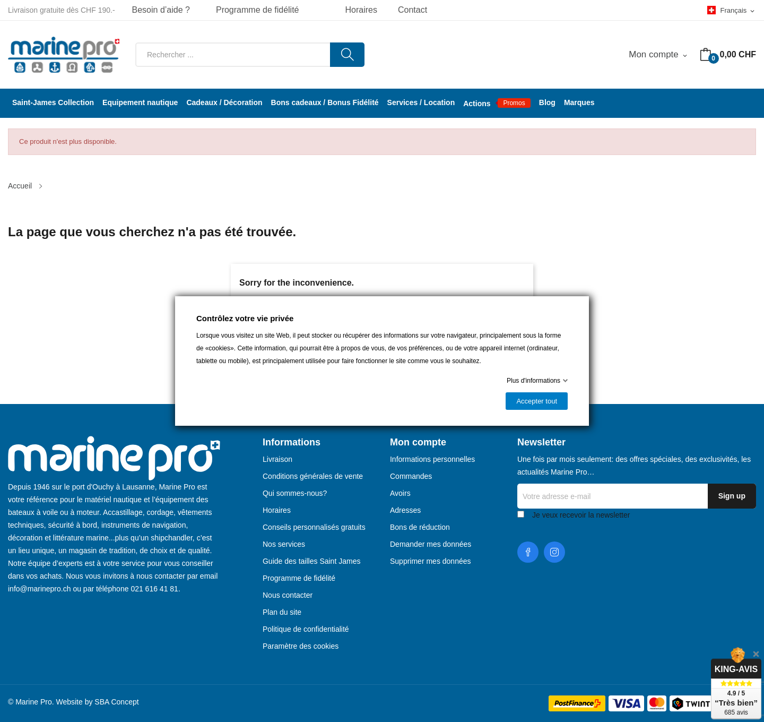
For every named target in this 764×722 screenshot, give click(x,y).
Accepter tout (536, 401)
